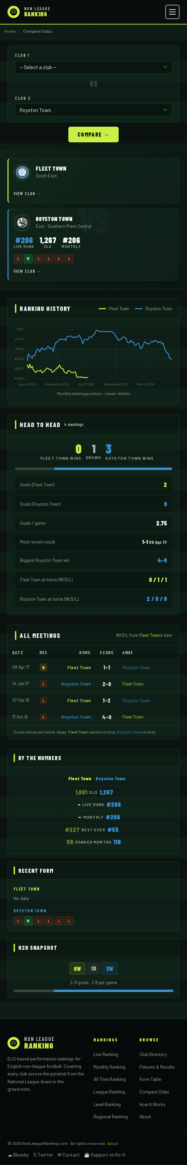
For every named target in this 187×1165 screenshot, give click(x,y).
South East (46, 175)
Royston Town (136, 667)
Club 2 (23, 97)
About (145, 1116)
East (41, 225)
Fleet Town (79, 667)
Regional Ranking (111, 1116)
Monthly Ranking (109, 1066)
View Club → (27, 192)
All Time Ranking (110, 1078)
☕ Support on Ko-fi (104, 1154)
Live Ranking (106, 1053)
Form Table (150, 1078)
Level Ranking (107, 1103)
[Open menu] (172, 12)
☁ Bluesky (18, 1154)
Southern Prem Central (69, 225)
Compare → (93, 133)
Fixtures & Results (157, 1066)
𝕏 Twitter (43, 1154)
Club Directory (153, 1053)
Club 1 (22, 55)
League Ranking (109, 1091)
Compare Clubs (154, 1091)
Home (10, 31)
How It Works (152, 1103)
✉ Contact (68, 1154)
